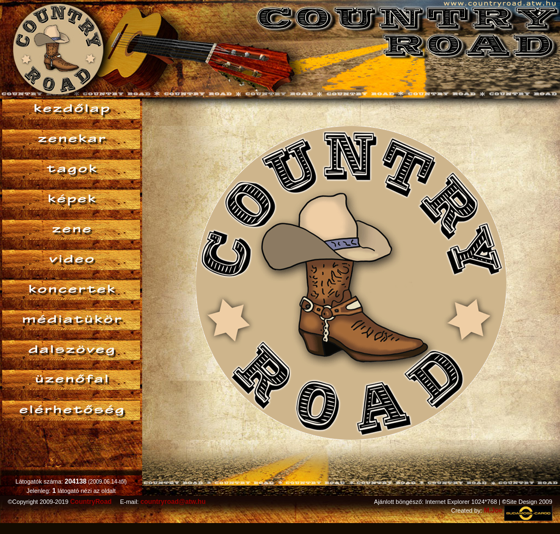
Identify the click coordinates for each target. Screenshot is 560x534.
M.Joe (493, 510)
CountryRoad (91, 502)
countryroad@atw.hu (173, 502)
